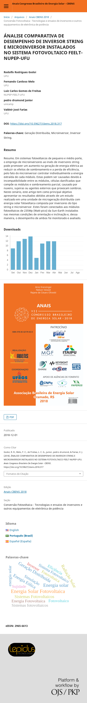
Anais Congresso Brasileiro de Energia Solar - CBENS (43, 3)
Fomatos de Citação (17, 473)
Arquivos (19, 17)
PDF (11, 417)
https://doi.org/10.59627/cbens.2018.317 (36, 123)
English (14, 530)
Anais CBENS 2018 (39, 17)
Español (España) (20, 541)
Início (7, 17)
